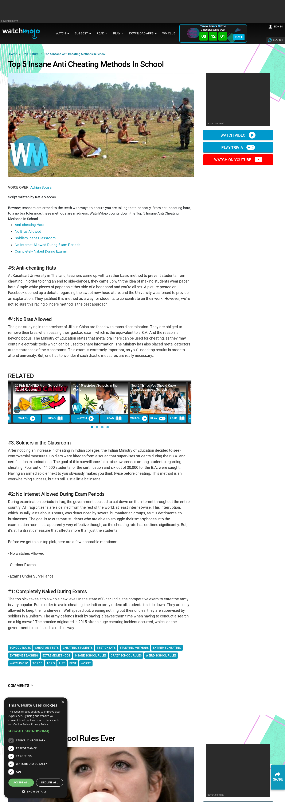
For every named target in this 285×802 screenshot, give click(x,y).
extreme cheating (167, 647)
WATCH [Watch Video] (26, 418)
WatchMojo (19, 663)
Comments (20, 686)
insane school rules (90, 655)
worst (86, 663)
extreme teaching (24, 655)
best (73, 663)
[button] (91, 427)
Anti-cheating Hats (29, 225)
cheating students (78, 647)
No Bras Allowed (28, 231)
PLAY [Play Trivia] (157, 418)
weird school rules (161, 655)
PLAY (239, 37)
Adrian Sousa (40, 187)
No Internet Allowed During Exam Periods (48, 245)
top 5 (51, 663)
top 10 (37, 663)
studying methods (134, 647)
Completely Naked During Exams (41, 251)
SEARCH (278, 39)
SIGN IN (278, 26)
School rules (20, 647)
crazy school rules (126, 655)
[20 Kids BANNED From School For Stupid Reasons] (41, 398)
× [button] (62, 702)
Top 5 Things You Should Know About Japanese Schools (153, 387)
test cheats (106, 647)
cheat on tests (47, 647)
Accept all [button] (21, 782)
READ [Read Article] (55, 418)
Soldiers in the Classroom (35, 238)
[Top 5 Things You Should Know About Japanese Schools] (158, 398)
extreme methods (56, 655)
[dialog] (35, 747)
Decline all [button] (49, 782)
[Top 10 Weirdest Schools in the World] (99, 398)
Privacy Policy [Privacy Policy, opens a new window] (39, 724)
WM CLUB (168, 33)
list (62, 663)
